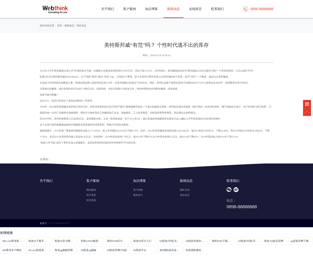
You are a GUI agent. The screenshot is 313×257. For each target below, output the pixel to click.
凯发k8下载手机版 (38, 240)
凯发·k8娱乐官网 (273, 240)
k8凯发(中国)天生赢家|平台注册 (170, 240)
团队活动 (184, 189)
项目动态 (81, 25)
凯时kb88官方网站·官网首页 (118, 240)
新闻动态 (173, 9)
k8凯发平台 (139, 250)
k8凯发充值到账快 (196, 240)
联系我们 (217, 9)
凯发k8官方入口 (142, 240)
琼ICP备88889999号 (59, 223)
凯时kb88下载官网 (222, 240)
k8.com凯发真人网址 (39, 250)
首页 (59, 25)
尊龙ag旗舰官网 (64, 250)
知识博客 (151, 9)
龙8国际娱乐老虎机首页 (170, 250)
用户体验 (138, 189)
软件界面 (91, 200)
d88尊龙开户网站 (12, 250)
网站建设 (91, 189)
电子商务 (91, 195)
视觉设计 (138, 195)
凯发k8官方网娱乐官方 (66, 240)
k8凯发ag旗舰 (88, 250)
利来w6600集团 (89, 240)
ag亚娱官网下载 (300, 240)
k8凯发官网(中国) (117, 250)
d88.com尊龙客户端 (13, 240)
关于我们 (107, 9)
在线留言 (195, 9)
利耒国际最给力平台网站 (197, 250)
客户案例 (129, 9)
